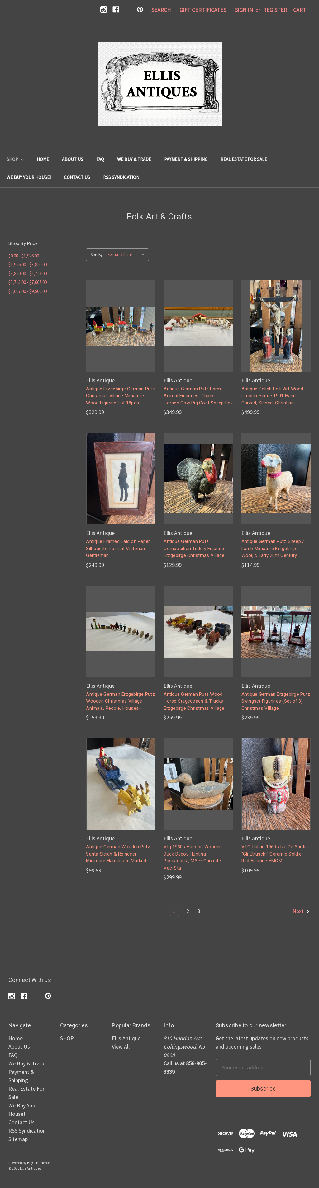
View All (121, 1046)
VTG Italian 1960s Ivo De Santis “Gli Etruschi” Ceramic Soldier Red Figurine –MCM (274, 854)
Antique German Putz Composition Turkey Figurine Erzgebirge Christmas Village (194, 548)
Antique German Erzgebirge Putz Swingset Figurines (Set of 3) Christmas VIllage (275, 701)
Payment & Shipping (185, 159)
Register (275, 9)
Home (43, 159)
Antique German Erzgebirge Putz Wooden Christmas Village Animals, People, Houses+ (120, 701)
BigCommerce (38, 1162)
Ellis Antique (126, 1038)
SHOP (15, 159)
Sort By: (97, 254)
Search (161, 9)
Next (301, 911)
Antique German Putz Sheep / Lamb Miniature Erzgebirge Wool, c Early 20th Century (272, 548)
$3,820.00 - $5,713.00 (27, 273)
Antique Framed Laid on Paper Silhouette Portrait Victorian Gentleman (118, 548)
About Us (72, 159)
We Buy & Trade (134, 159)
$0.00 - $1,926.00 (23, 256)
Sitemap (18, 1139)
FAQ (100, 159)
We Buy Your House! (29, 177)
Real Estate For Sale (244, 159)
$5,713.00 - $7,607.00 (27, 282)
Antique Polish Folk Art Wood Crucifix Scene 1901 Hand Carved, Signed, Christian (272, 396)
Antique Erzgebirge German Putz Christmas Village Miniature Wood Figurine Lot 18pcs (120, 396)
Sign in (244, 9)
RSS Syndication (121, 177)
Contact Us (77, 177)
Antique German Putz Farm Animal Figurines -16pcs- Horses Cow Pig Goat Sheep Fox (198, 396)
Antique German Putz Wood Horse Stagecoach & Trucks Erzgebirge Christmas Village (194, 701)
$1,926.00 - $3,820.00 (27, 264)
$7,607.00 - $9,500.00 (27, 291)
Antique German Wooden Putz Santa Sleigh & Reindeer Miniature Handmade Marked (118, 854)
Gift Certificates (202, 9)
